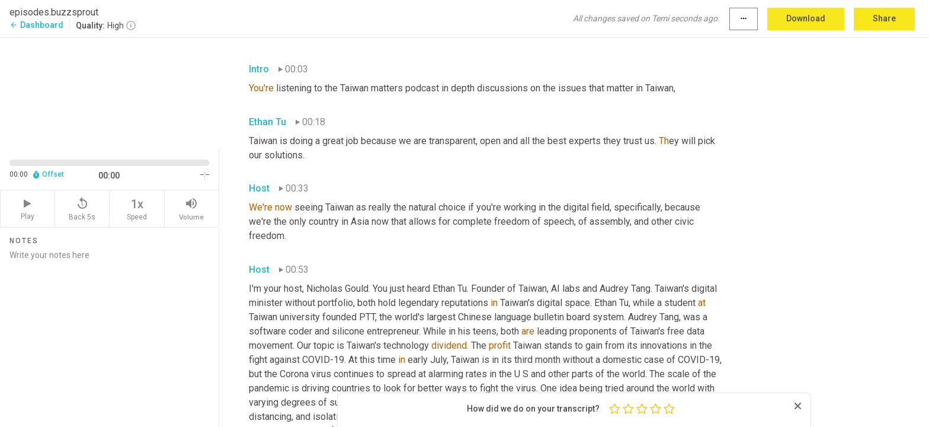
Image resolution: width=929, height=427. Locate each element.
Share (884, 18)
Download (805, 18)
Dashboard (36, 25)
